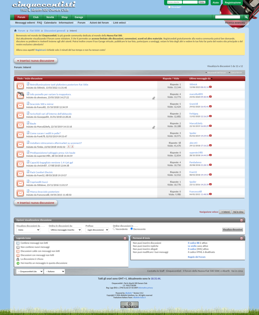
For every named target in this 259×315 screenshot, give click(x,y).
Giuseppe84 (43, 116)
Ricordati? (174, 7)
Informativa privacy (145, 288)
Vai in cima (238, 212)
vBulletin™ (129, 293)
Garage (79, 17)
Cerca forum (236, 72)
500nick (41, 87)
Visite (176, 78)
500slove (41, 185)
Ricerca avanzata (235, 22)
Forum (21, 17)
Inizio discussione (33, 78)
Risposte (167, 78)
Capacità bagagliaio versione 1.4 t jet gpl (51, 162)
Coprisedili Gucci (39, 181)
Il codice (192, 249)
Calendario (50, 22)
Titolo (20, 78)
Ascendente (120, 229)
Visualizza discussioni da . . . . (30, 225)
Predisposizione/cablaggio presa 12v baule (52, 152)
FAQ (39, 22)
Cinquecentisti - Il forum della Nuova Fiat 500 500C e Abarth (198, 270)
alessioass (42, 97)
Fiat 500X (35, 30)
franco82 (41, 107)
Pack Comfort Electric (41, 172)
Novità (50, 17)
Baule (33, 123)
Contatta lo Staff (156, 270)
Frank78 (41, 136)
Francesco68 (43, 194)
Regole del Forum (197, 257)
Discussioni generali (54, 30)
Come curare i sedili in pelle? (45, 133)
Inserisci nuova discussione (35, 60)
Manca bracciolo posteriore (44, 191)
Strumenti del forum (217, 72)
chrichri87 (42, 165)
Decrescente (138, 229)
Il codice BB (194, 243)
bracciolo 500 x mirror (42, 104)
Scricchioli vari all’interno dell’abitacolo (51, 113)
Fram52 (41, 175)
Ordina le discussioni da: (61, 225)
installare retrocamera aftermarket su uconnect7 (56, 143)
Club (36, 17)
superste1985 (43, 155)
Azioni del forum (99, 22)
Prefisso (89, 225)
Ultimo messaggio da (201, 78)
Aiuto (216, 2)
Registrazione (233, 2)
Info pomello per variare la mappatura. (50, 94)
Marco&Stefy (43, 126)
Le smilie (192, 246)
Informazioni (66, 22)
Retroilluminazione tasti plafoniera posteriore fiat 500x (59, 84)
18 (179, 142)
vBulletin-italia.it (139, 297)
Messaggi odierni (25, 22)
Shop (65, 17)
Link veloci (119, 22)
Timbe (40, 147)
